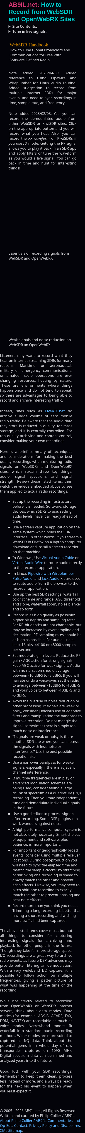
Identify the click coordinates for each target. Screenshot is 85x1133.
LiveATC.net (55, 411)
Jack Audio (51, 578)
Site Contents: (24, 26)
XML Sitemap (11, 1130)
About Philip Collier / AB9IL (23, 1120)
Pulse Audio (22, 578)
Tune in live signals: (29, 31)
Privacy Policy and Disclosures (54, 1125)
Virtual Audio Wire (27, 562)
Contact (20, 1125)
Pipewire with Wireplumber (51, 573)
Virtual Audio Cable (58, 557)
